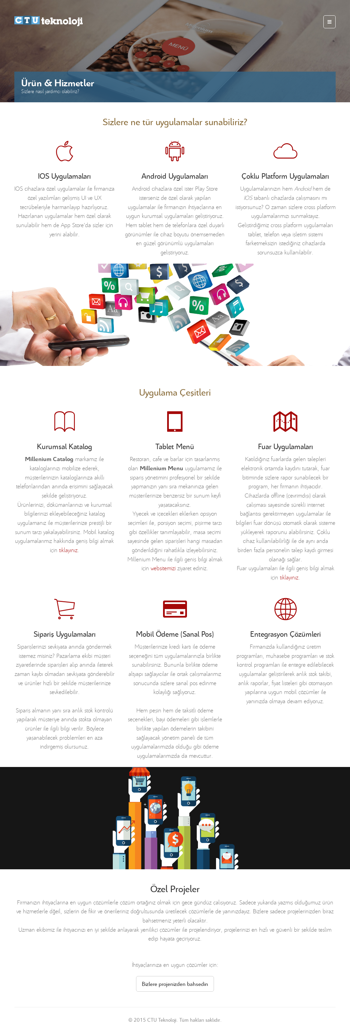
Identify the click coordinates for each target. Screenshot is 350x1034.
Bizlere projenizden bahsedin (175, 984)
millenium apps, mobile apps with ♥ (48, 21)
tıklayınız (68, 550)
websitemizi (163, 568)
